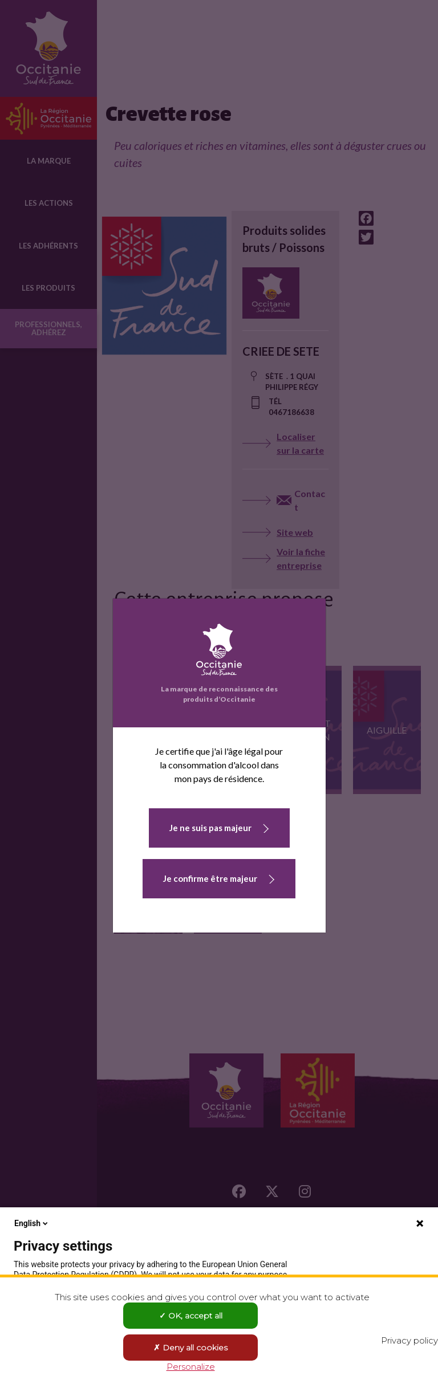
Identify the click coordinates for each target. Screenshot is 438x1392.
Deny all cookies (190, 1347)
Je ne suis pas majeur (210, 828)
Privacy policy (409, 1340)
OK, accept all (190, 1315)
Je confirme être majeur (210, 878)
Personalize (191, 1366)
